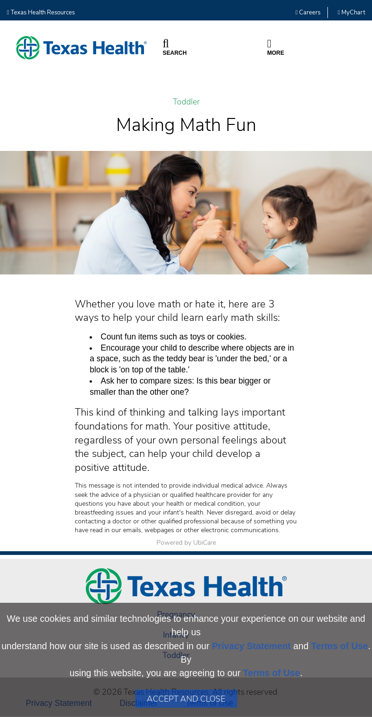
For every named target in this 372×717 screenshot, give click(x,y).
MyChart (351, 12)
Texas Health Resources (41, 12)
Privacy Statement (251, 646)
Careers (307, 12)
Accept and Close (186, 698)
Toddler (186, 102)
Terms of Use (339, 646)
